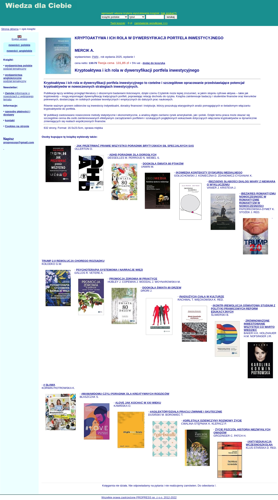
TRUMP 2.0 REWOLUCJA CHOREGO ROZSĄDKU (73, 260)
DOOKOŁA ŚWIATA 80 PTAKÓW (163, 163)
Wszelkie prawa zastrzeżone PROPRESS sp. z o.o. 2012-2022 (139, 497)
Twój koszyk (117, 23)
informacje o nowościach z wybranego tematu (18, 96)
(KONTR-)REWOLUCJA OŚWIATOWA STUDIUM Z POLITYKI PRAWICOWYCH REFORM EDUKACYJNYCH (243, 308)
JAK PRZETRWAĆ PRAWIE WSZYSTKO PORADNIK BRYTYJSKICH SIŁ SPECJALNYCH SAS (135, 145)
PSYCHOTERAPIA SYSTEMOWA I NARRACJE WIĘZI (109, 269)
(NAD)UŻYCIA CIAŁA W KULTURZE (201, 296)
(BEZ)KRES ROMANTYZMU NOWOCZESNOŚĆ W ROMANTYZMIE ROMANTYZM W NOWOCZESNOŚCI (257, 200)
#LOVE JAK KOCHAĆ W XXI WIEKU (138, 402)
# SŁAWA (49, 384)
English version (19, 39)
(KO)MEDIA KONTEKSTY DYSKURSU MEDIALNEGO (209, 172)
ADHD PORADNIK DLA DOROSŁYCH (132, 154)
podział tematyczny (14, 68)
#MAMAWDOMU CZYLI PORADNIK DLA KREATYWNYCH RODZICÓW (125, 393)
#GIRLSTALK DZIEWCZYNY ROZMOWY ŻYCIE (212, 420)
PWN (95, 56)
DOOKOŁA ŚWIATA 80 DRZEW (161, 287)
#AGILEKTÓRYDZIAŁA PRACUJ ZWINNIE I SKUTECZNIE (186, 411)
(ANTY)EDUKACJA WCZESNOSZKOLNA (259, 443)
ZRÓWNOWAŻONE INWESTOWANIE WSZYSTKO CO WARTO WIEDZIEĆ (259, 325)
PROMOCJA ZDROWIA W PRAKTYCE (133, 278)
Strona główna (9, 29)
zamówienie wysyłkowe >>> (151, 23)
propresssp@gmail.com (18, 142)
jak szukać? (169, 13)
